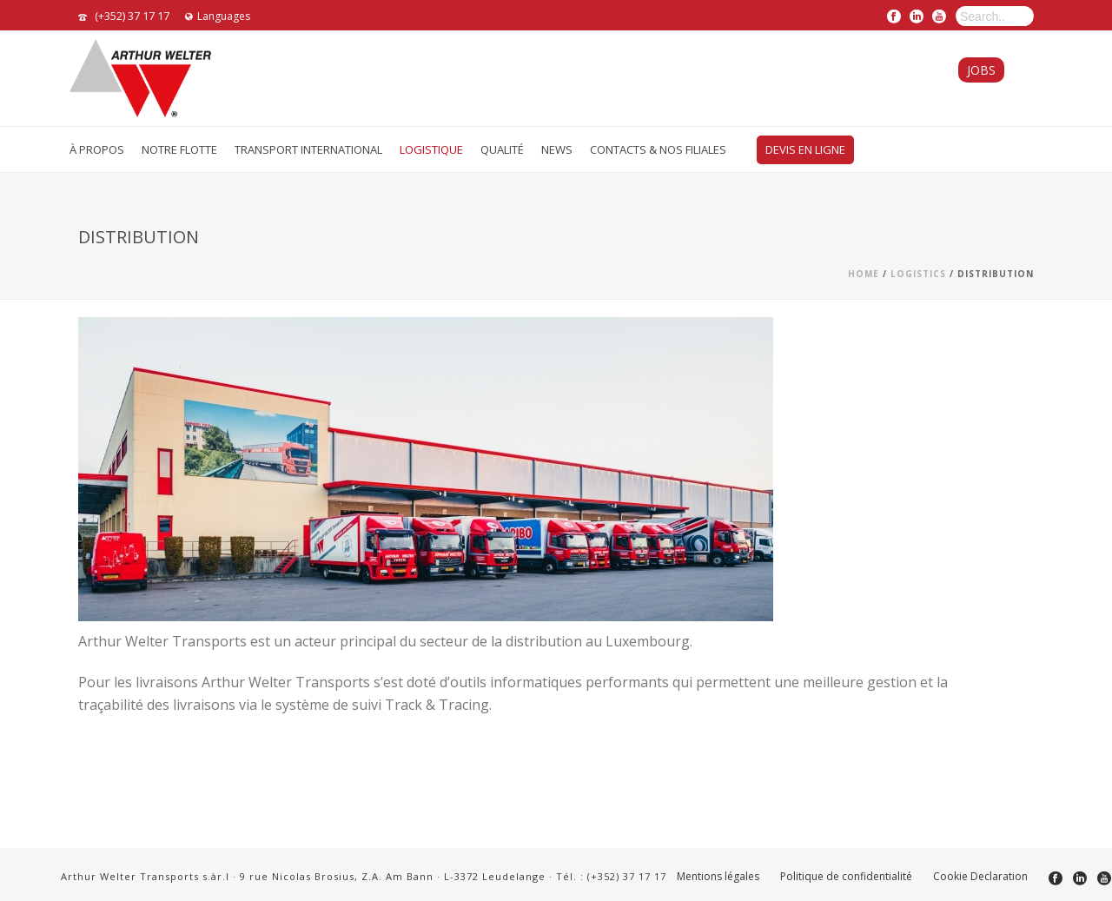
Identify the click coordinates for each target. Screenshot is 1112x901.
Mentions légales (718, 877)
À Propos (97, 149)
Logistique (431, 149)
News (557, 149)
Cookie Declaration (980, 877)
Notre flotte (179, 149)
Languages (217, 16)
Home (863, 274)
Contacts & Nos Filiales (658, 149)
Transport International (308, 149)
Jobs (981, 70)
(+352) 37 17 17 (132, 15)
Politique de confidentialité (846, 877)
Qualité (502, 149)
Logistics (918, 274)
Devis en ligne (805, 149)
